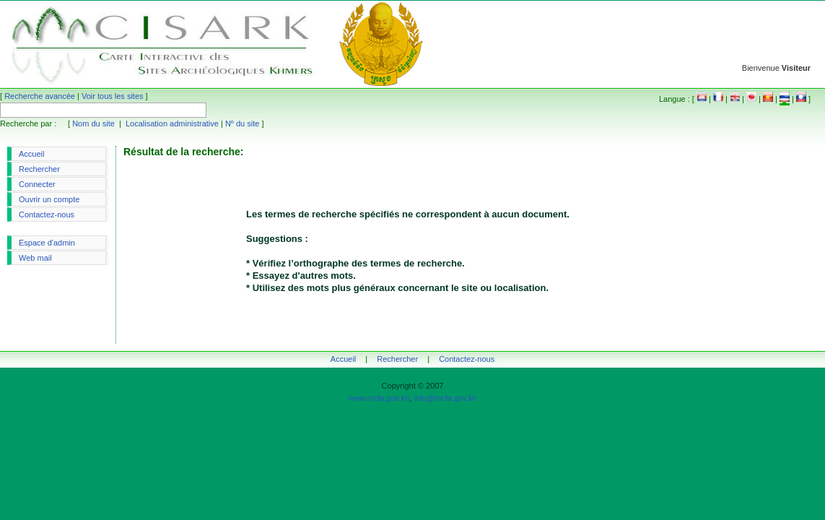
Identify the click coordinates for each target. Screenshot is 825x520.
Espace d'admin (47, 242)
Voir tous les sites (113, 96)
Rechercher (39, 169)
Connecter (37, 184)
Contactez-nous (46, 214)
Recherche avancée (39, 96)
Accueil (31, 154)
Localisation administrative (172, 123)
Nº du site (242, 123)
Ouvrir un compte (49, 199)
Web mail (35, 258)
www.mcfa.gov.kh (378, 398)
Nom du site (93, 123)
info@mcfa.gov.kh (445, 398)
